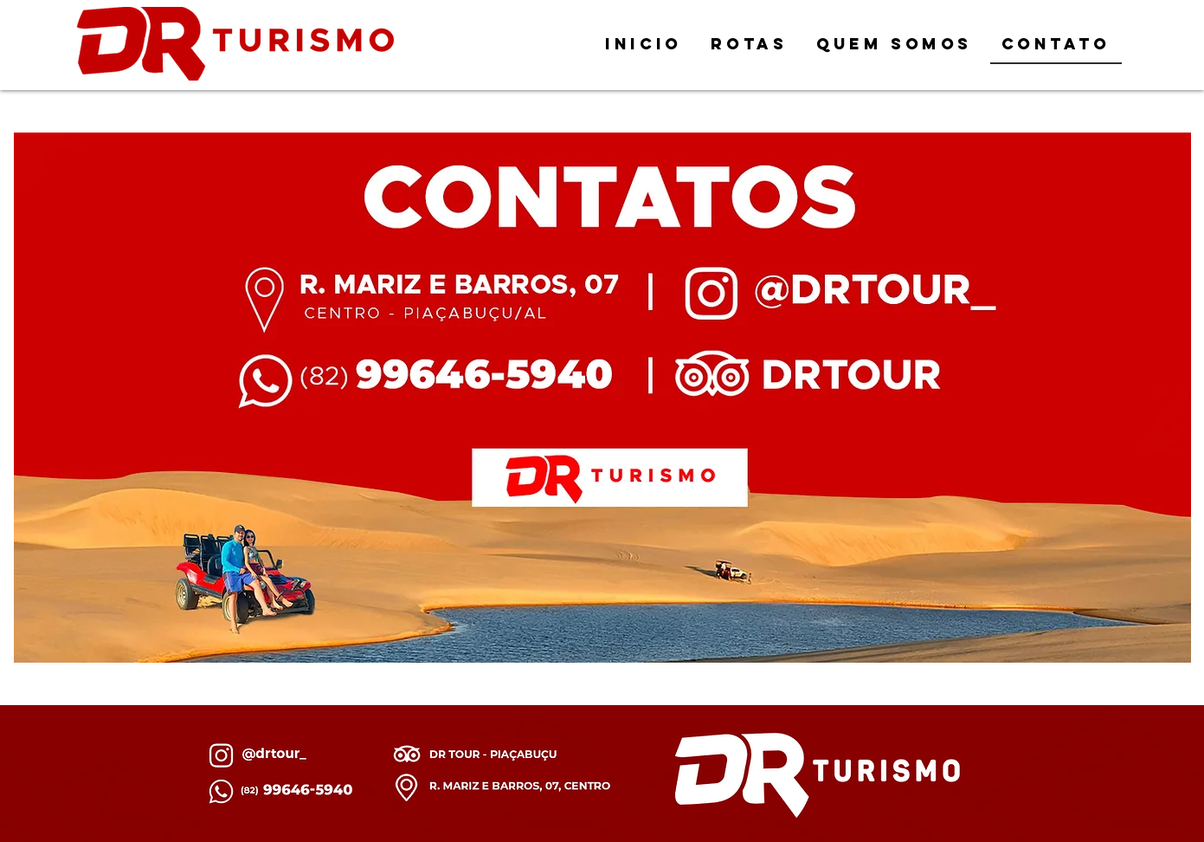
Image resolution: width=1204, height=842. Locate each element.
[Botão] (422, 380)
